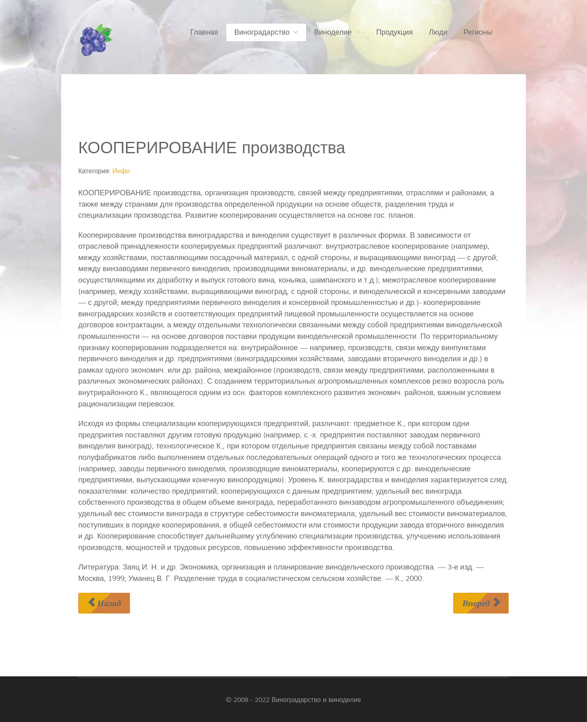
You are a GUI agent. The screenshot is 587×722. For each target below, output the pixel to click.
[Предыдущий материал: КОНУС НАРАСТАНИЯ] (104, 603)
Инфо (121, 171)
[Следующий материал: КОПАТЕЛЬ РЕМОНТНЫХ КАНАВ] (481, 603)
